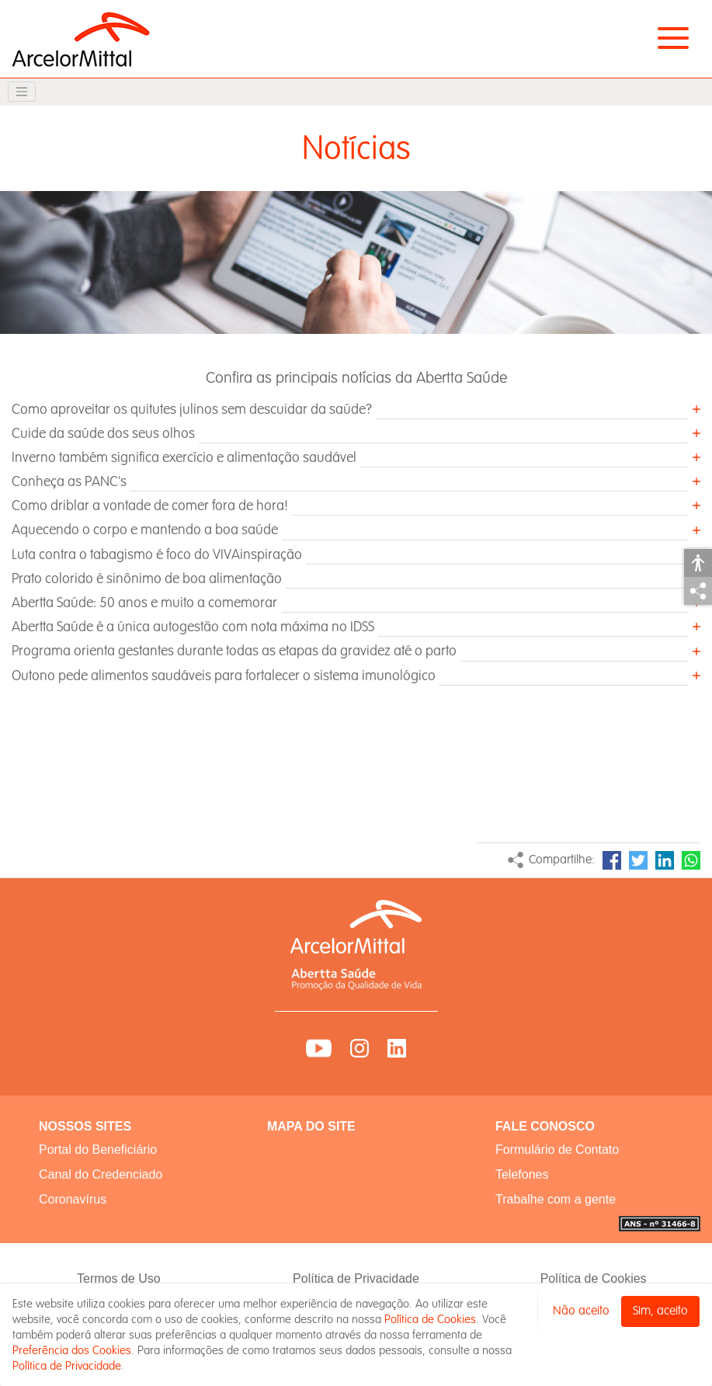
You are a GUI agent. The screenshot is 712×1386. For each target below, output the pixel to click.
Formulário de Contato (557, 1149)
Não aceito (581, 1311)
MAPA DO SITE (311, 1126)
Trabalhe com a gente (555, 1199)
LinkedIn (664, 860)
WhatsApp (691, 860)
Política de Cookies (593, 1278)
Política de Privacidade (356, 1278)
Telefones (522, 1174)
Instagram (359, 1048)
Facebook (612, 860)
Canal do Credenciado (100, 1174)
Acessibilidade (698, 563)
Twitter (638, 860)
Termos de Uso (119, 1278)
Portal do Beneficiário (98, 1149)
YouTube (319, 1048)
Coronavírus (72, 1199)
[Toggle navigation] (22, 92)
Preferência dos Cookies (71, 1350)
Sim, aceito (660, 1311)
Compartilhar (698, 591)
